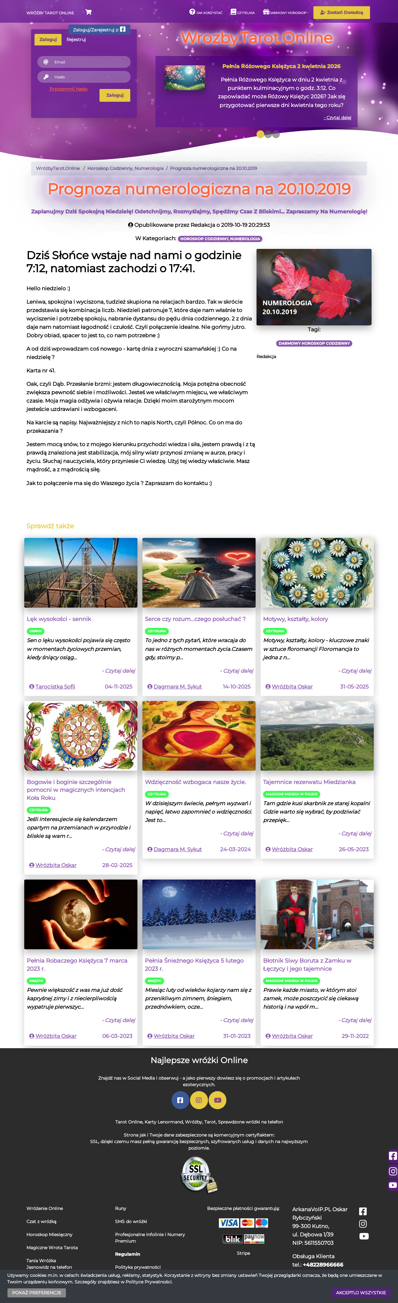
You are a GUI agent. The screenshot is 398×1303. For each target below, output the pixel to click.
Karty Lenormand (164, 1122)
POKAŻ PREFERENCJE (36, 1293)
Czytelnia (243, 12)
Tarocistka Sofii (55, 687)
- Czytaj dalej (337, 117)
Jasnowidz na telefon (49, 1267)
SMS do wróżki (131, 1221)
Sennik (36, 631)
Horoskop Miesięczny (49, 1234)
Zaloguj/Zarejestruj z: (99, 29)
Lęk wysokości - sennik (59, 619)
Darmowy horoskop (284, 12)
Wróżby (193, 1122)
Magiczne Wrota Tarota (52, 1247)
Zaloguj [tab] (48, 39)
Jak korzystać (205, 12)
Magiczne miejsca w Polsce (291, 794)
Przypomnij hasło (68, 89)
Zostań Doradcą (341, 12)
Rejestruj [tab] (76, 39)
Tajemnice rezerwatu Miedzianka (309, 782)
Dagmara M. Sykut (178, 687)
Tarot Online (128, 1122)
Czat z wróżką (41, 1221)
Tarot (210, 1122)
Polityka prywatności (138, 1267)
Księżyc (36, 981)
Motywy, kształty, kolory (295, 619)
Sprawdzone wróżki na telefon (250, 1122)
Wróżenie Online (44, 1208)
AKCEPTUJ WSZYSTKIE (361, 1293)
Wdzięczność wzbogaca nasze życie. (195, 782)
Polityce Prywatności (149, 1282)
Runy (120, 1208)
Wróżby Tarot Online (50, 13)
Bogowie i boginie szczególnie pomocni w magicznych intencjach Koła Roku (76, 789)
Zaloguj (114, 95)
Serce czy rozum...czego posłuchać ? (195, 619)
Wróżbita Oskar (292, 687)
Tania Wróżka (41, 1260)
